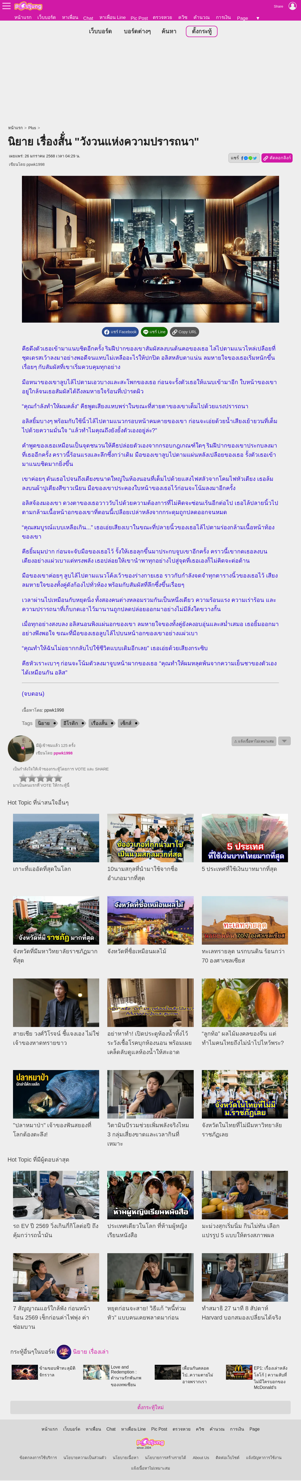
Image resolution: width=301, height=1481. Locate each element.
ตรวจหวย (162, 17)
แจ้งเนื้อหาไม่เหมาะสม (150, 1469)
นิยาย (44, 724)
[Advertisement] (150, 83)
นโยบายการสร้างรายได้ (165, 1458)
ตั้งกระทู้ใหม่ (150, 1408)
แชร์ (244, 158)
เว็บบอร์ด (46, 17)
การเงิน (223, 17)
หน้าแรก (22, 17)
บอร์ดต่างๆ (137, 32)
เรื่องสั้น (99, 724)
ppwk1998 (36, 165)
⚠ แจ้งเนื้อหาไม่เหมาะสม (254, 742)
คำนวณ (201, 17)
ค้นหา (168, 32)
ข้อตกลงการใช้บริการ (38, 1458)
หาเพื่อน (70, 17)
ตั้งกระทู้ (202, 32)
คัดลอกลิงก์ (277, 159)
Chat (88, 18)
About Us (201, 1458)
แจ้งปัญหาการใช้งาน (263, 1458)
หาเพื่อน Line (112, 17)
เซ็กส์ (126, 724)
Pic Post (139, 18)
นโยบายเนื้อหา (125, 1458)
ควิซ (182, 17)
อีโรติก (70, 724)
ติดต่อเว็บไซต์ (227, 1458)
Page (242, 18)
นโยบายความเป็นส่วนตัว (84, 1458)
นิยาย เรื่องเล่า (83, 1353)
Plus (32, 129)
